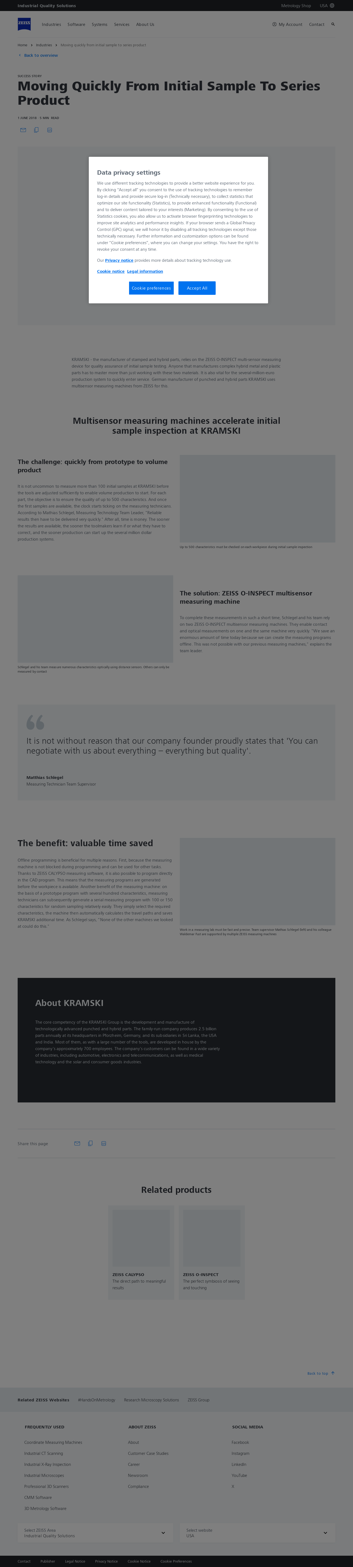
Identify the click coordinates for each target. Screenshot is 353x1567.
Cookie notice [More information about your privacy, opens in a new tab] (111, 271)
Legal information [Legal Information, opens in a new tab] (145, 271)
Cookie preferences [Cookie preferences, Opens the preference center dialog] (151, 288)
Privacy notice (119, 260)
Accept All (197, 288)
